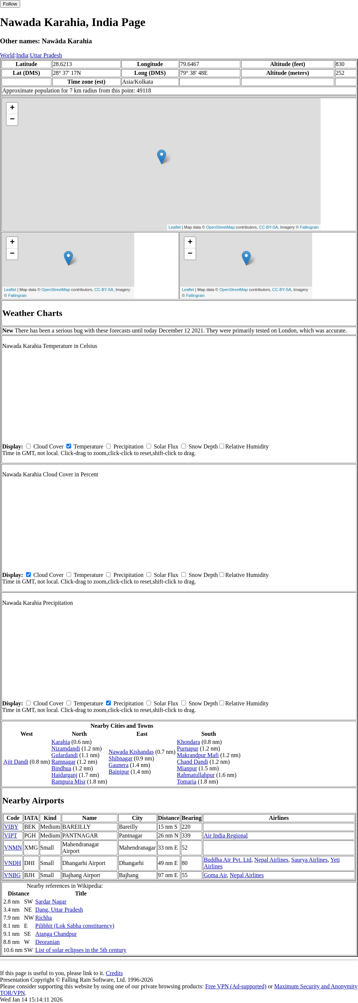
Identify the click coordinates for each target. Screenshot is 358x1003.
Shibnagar (120, 758)
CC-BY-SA (268, 227)
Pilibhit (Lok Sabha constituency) (74, 926)
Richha (43, 918)
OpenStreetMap (220, 227)
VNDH (12, 863)
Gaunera (118, 765)
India (22, 55)
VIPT (10, 835)
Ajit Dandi (15, 762)
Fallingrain (309, 227)
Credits (114, 973)
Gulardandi (64, 755)
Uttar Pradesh (46, 55)
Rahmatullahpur (196, 775)
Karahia (60, 742)
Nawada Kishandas (131, 752)
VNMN (13, 847)
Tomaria (186, 781)
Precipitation (128, 446)
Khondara (188, 742)
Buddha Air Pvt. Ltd (227, 860)
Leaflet (175, 227)
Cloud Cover (48, 446)
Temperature (88, 446)
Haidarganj (64, 775)
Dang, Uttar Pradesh (59, 909)
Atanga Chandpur (56, 934)
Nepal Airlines (271, 860)
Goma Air (215, 875)
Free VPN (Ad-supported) (235, 986)
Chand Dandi (192, 762)
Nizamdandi (65, 748)
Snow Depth (203, 446)
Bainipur (119, 771)
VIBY (11, 827)
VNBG (12, 875)
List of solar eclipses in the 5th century (80, 950)
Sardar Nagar (50, 901)
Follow (10, 4)
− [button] (12, 119)
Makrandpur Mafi (198, 755)
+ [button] (12, 108)
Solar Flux (166, 446)
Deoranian (47, 942)
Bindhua (61, 768)
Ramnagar (63, 762)
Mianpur (187, 768)
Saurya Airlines (309, 860)
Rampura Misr (68, 781)
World (7, 55)
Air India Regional (226, 835)
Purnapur (187, 748)
